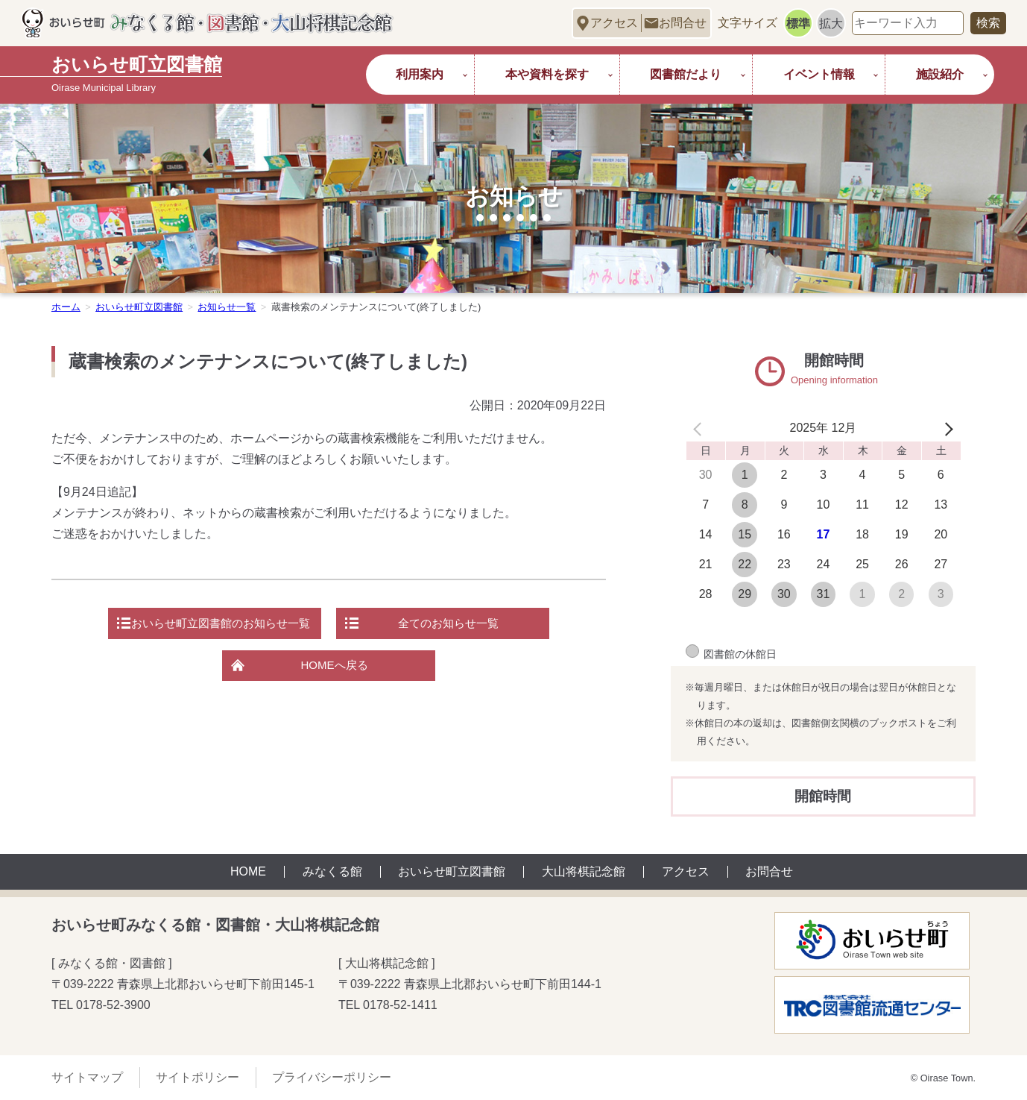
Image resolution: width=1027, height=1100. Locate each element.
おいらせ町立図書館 (139, 306)
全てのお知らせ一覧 (455, 624)
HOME (248, 872)
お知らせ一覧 (226, 306)
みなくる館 (332, 872)
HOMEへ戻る (334, 669)
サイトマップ (87, 1077)
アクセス (614, 22)
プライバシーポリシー (331, 1077)
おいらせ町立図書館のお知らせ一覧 (213, 624)
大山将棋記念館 (583, 872)
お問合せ (683, 22)
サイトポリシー (197, 1077)
